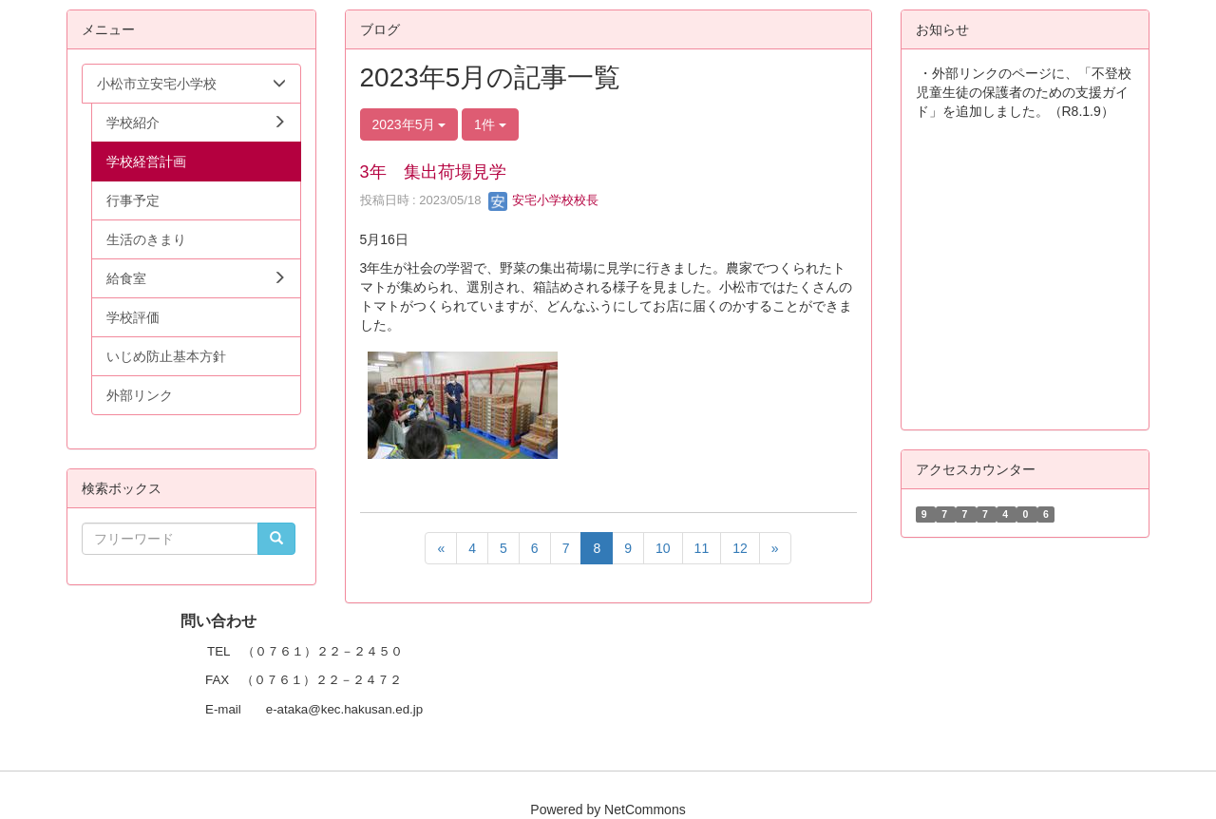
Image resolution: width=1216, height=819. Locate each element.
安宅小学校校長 (543, 200)
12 (740, 548)
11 (702, 548)
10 (663, 548)
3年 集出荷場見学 (433, 171)
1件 (490, 124)
